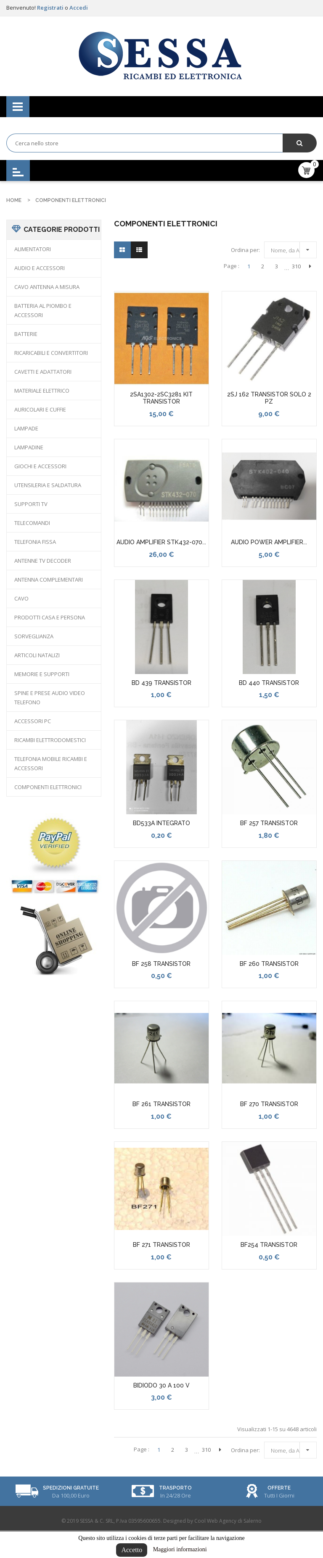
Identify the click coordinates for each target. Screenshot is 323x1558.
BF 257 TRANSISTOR (269, 823)
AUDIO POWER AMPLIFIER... (269, 542)
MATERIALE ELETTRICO (41, 390)
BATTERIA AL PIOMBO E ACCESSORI (42, 310)
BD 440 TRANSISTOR (269, 682)
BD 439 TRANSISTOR (161, 682)
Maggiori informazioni (180, 1549)
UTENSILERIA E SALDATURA (47, 485)
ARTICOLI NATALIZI (37, 655)
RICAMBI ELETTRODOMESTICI (50, 740)
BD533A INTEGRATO (161, 823)
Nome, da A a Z (292, 249)
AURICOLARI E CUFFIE (40, 409)
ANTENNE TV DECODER (42, 560)
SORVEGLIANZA (33, 636)
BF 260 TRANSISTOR (269, 963)
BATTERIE (25, 334)
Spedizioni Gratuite (71, 1488)
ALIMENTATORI (32, 249)
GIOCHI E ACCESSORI (40, 466)
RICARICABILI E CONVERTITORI (51, 353)
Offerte (279, 1488)
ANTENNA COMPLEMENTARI (48, 579)
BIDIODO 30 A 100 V (161, 1385)
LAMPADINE (28, 447)
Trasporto (175, 1488)
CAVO (21, 598)
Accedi (78, 7)
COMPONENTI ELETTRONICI (48, 787)
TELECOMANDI (32, 523)
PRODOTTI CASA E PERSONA (49, 617)
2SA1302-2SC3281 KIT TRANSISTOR (161, 398)
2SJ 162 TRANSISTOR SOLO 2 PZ (269, 398)
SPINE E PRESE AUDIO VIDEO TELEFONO (49, 697)
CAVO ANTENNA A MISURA (46, 287)
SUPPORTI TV (31, 504)
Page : (231, 266)
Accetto (131, 1549)
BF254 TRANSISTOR (269, 1244)
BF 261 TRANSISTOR (161, 1104)
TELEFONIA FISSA (35, 542)
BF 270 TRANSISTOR (269, 1104)
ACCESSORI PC (32, 721)
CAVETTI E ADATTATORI (42, 371)
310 (296, 266)
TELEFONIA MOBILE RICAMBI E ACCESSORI (50, 763)
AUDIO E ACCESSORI (39, 268)
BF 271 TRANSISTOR (161, 1244)
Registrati (51, 7)
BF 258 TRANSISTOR (161, 963)
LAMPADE (26, 428)
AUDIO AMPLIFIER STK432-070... (161, 542)
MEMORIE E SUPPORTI (41, 674)
